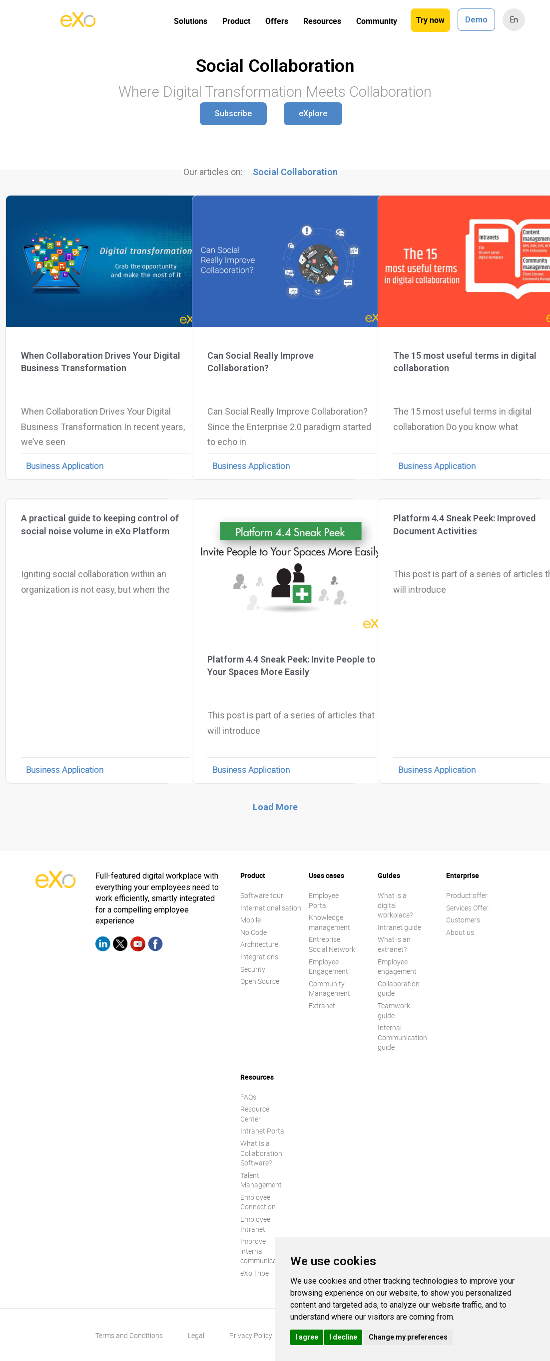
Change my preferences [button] (408, 1337)
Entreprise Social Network (332, 944)
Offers (276, 20)
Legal (196, 1335)
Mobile (250, 919)
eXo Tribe (254, 1273)
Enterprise (462, 875)
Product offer (467, 895)
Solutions (190, 20)
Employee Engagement (328, 966)
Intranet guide (399, 927)
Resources (322, 20)
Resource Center (254, 1114)
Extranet (322, 1005)
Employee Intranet (255, 1224)
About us (460, 932)
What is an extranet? (394, 944)
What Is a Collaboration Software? (261, 1152)
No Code (253, 932)
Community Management (329, 988)
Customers (463, 919)
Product (236, 20)
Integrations (259, 956)
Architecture (259, 944)
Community (376, 20)
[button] (233, 113)
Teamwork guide (394, 1010)
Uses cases (326, 875)
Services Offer (467, 907)
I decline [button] (343, 1337)
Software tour (261, 895)
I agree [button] (306, 1337)
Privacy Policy (250, 1335)
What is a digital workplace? (395, 905)
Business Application (64, 465)
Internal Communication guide (402, 1037)
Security (252, 969)
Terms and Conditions (129, 1335)
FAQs (248, 1097)
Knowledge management (329, 922)
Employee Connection (258, 1202)
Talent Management (261, 1180)
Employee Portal (324, 900)
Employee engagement (397, 966)
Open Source (259, 981)
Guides (389, 875)
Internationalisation (270, 907)
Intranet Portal (263, 1130)
